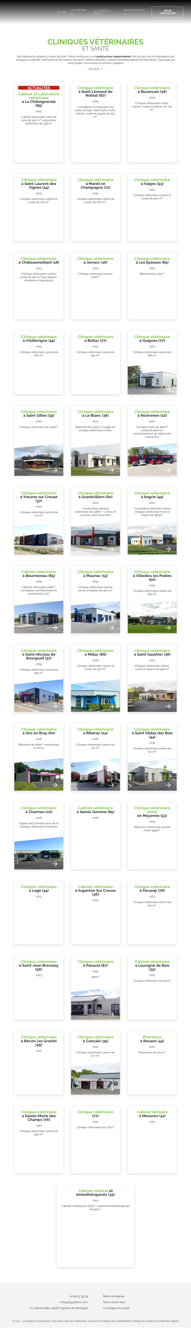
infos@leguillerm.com (60, 1305)
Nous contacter (167, 12)
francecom (94, 1327)
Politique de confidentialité (116, 1327)
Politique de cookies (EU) (145, 1327)
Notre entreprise (127, 1299)
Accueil (60, 12)
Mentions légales (170, 1327)
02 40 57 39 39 (65, 1299)
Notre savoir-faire (128, 1305)
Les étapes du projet (105, 12)
